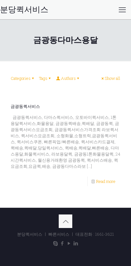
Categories (23, 78)
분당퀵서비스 (24, 10)
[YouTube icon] (68, 243)
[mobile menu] (122, 9)
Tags (45, 78)
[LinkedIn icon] (75, 243)
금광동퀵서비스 (25, 106)
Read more (106, 181)
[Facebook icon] (62, 243)
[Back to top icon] (65, 221)
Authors (68, 78)
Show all (110, 78)
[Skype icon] (55, 243)
